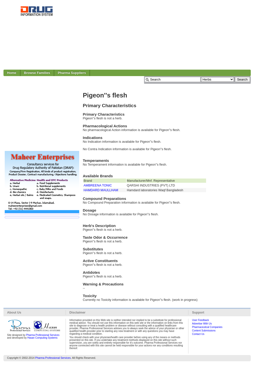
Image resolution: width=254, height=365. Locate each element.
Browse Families (37, 73)
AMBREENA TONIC (98, 185)
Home (11, 73)
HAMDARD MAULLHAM (101, 190)
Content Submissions (204, 330)
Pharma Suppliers (72, 73)
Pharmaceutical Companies (207, 327)
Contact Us (198, 334)
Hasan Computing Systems (42, 337)
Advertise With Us (202, 323)
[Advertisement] (160, 35)
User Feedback (200, 320)
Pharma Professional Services (42, 335)
